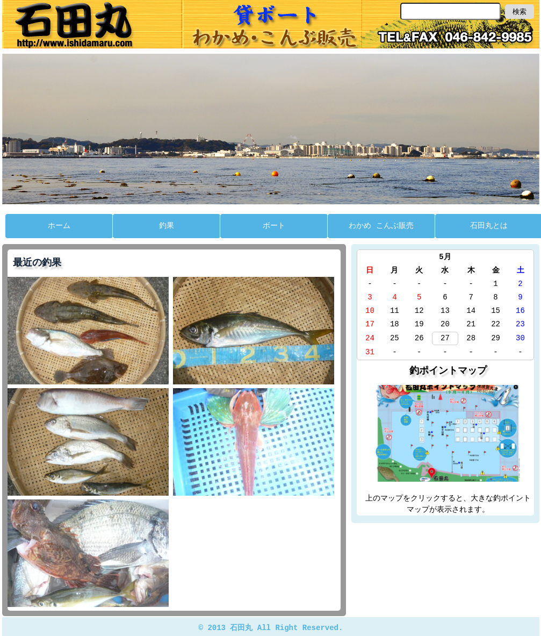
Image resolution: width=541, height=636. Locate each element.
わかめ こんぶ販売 (381, 225)
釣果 (166, 225)
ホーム (59, 225)
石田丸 (270, 24)
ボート (274, 225)
